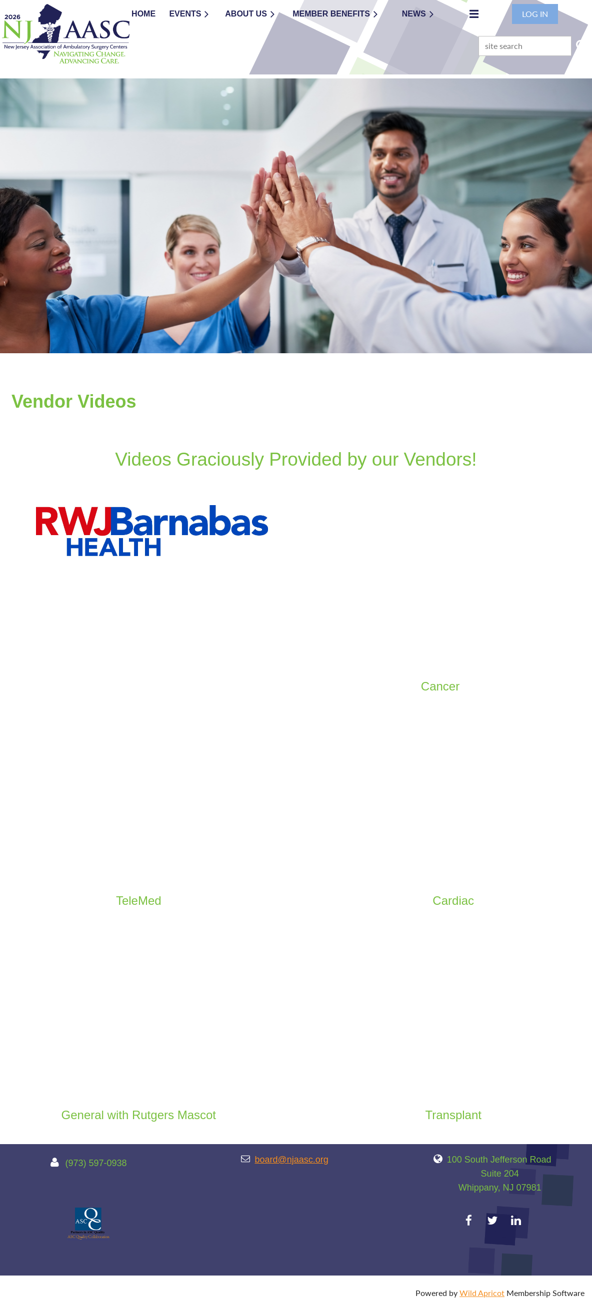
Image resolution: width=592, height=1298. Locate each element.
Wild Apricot (482, 1293)
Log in (535, 13)
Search (581, 45)
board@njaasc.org (291, 1160)
